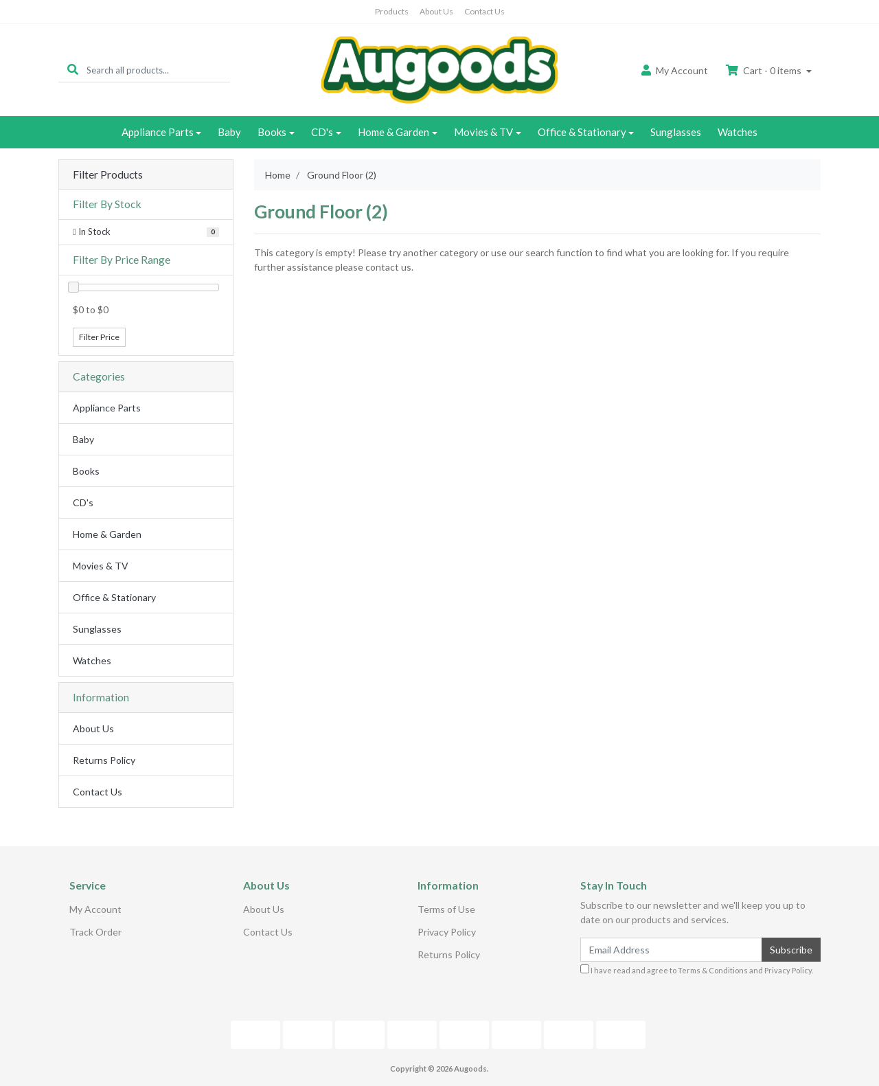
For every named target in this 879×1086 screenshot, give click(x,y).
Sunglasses (675, 132)
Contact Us (484, 11)
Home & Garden (393, 132)
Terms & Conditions (713, 970)
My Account (95, 909)
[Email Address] (671, 950)
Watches (737, 132)
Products (392, 11)
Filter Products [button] (108, 174)
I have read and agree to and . (696, 969)
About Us (436, 11)
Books (272, 132)
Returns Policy (104, 760)
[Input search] (158, 70)
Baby (229, 132)
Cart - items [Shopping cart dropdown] (764, 70)
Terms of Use (446, 909)
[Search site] (72, 70)
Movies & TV (483, 132)
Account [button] (674, 70)
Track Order (95, 932)
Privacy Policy (447, 932)
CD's (322, 132)
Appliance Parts (158, 132)
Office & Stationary (582, 132)
